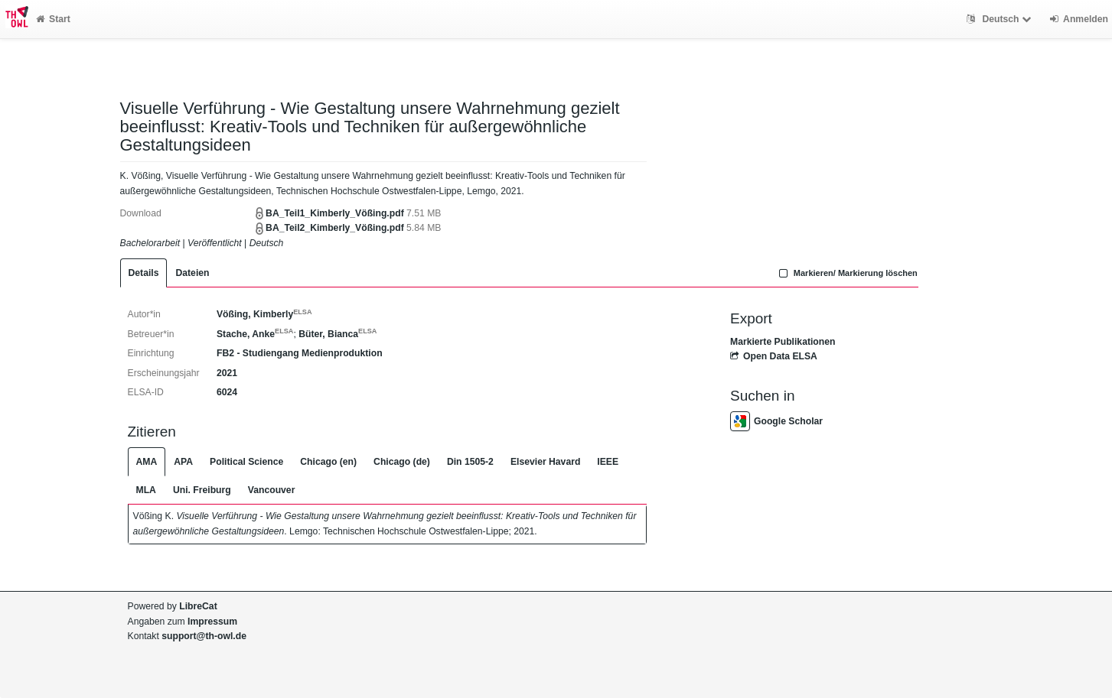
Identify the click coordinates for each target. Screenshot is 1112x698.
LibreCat (198, 606)
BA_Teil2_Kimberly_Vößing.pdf (335, 227)
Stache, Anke (255, 334)
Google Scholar (776, 421)
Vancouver (271, 490)
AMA (147, 461)
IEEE (607, 461)
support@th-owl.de (203, 636)
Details (144, 273)
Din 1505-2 (470, 461)
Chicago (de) (401, 461)
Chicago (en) (328, 461)
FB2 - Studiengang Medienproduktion (300, 353)
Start (53, 19)
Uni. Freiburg (202, 490)
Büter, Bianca (337, 334)
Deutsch (1001, 19)
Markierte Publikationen (782, 341)
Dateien (192, 273)
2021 (227, 373)
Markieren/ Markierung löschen (846, 273)
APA (183, 461)
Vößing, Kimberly (264, 314)
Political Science (246, 461)
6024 (227, 392)
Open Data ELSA (773, 356)
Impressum (212, 621)
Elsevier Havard (545, 461)
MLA (146, 490)
